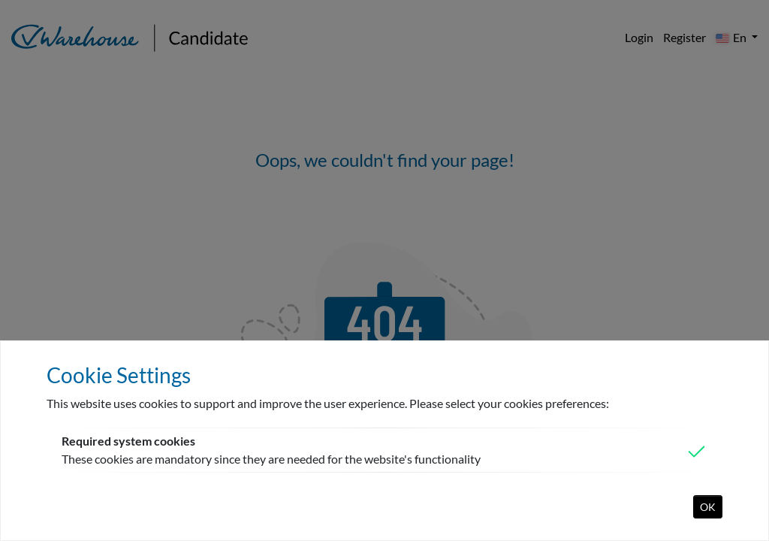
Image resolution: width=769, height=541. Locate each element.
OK (708, 506)
